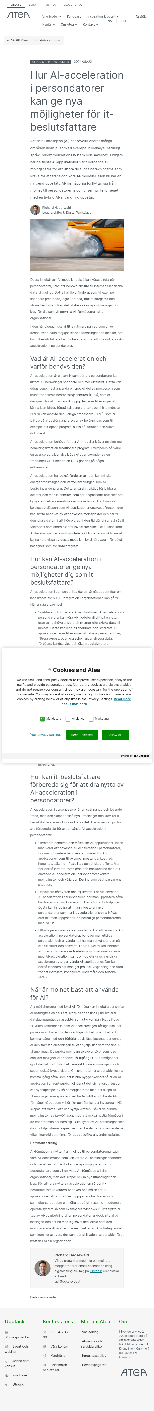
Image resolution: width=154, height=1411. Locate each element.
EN (123, 21)
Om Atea (69, 24)
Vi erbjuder (51, 16)
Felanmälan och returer (55, 1367)
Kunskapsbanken (17, 1334)
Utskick (14, 1384)
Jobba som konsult (17, 1363)
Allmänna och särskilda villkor (92, 1343)
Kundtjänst (55, 1356)
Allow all (115, 735)
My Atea (51, 4)
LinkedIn (96, 1271)
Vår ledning (89, 1332)
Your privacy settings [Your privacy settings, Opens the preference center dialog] (45, 735)
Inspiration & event (103, 16)
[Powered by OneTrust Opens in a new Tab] (135, 756)
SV (110, 21)
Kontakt (90, 24)
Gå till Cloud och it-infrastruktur (36, 40)
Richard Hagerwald (56, 208)
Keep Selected (82, 735)
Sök (143, 17)
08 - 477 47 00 (55, 1334)
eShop (33, 4)
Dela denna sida (43, 1297)
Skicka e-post (70, 1281)
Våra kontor (55, 1346)
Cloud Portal (73, 4)
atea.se (16, 4)
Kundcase (74, 16)
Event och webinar (16, 1349)
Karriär (48, 24)
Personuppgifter (93, 1365)
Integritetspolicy (93, 1356)
